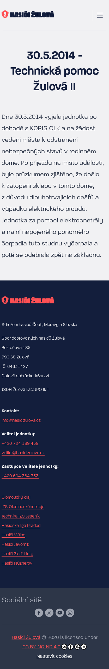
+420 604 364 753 (20, 476)
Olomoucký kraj (16, 497)
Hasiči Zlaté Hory (17, 554)
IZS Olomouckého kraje (23, 506)
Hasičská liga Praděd (21, 525)
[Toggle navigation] (99, 15)
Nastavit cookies (54, 656)
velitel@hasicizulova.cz (23, 453)
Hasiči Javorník (15, 544)
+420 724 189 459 (20, 443)
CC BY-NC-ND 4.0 (54, 647)
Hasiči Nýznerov (17, 563)
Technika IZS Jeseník (21, 516)
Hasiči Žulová (26, 637)
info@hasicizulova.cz (21, 420)
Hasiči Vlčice (13, 535)
